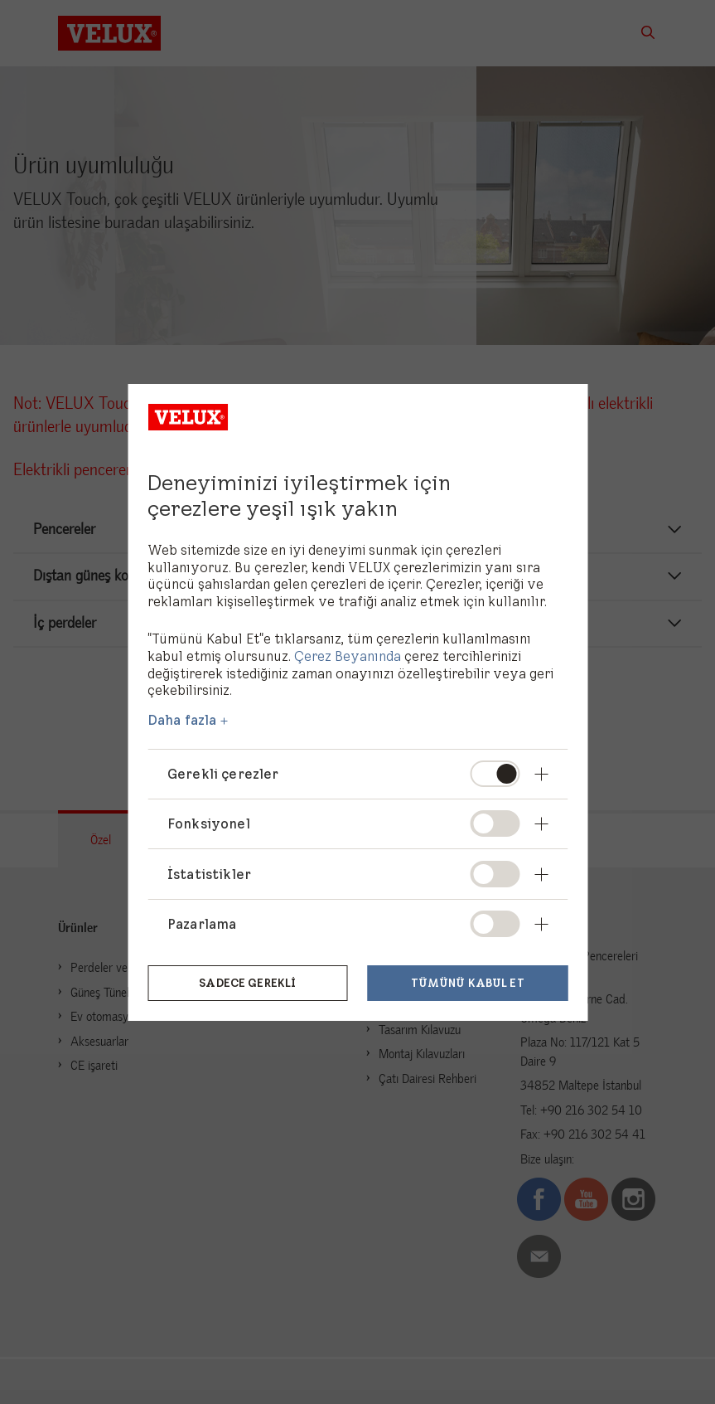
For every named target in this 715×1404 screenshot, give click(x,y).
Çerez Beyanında (347, 656)
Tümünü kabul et (467, 981)
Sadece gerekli (247, 981)
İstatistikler (209, 874)
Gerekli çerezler (223, 773)
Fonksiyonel (208, 823)
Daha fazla (182, 719)
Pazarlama (201, 924)
